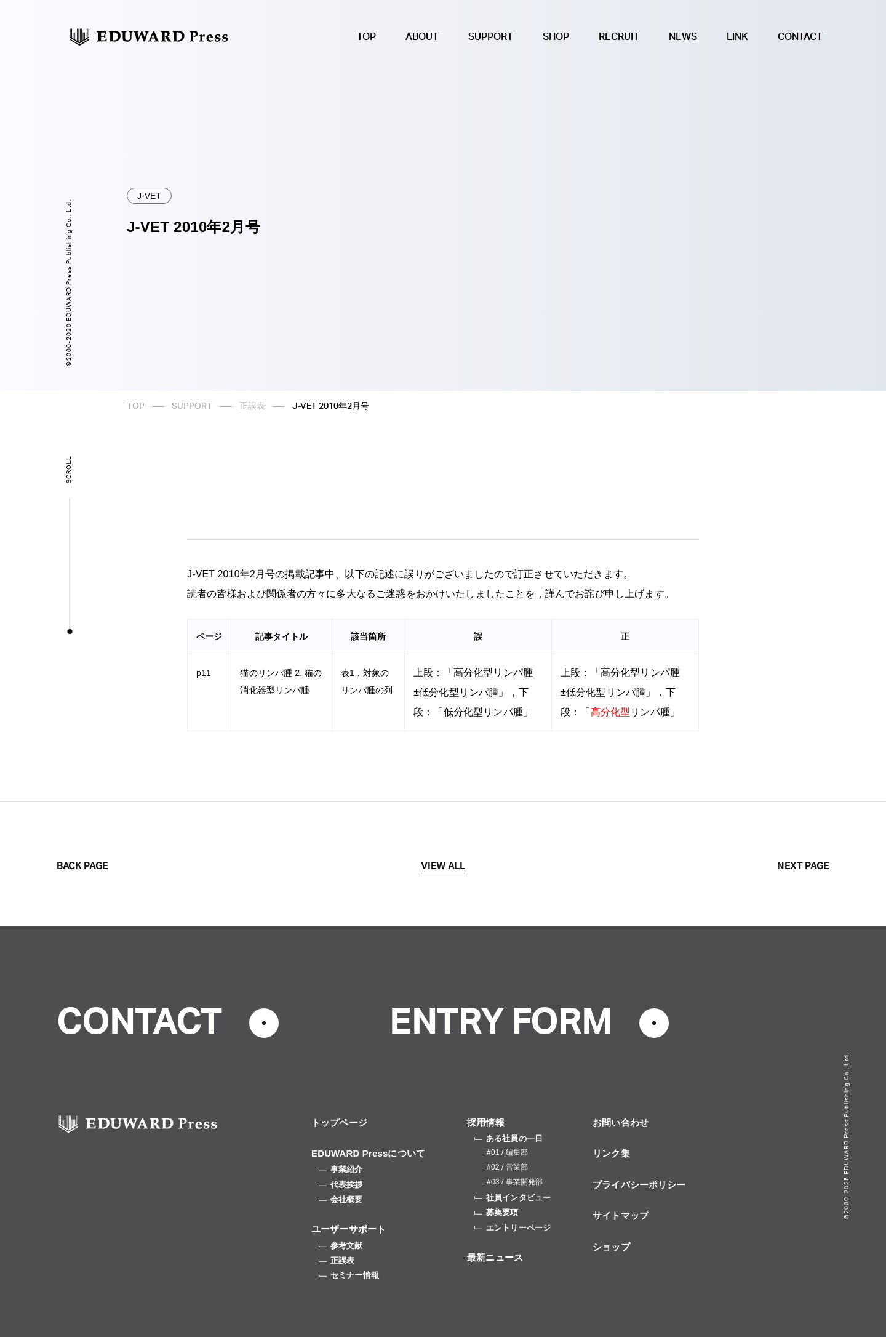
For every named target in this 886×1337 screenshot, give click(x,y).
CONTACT (800, 37)
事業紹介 (341, 1169)
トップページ (339, 1122)
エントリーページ (512, 1227)
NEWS (683, 37)
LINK (737, 37)
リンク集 (611, 1153)
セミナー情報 (349, 1275)
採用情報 (486, 1122)
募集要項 (496, 1212)
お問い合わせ (621, 1122)
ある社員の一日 (508, 1138)
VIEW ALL (443, 866)
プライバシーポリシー (639, 1184)
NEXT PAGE (803, 866)
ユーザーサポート (348, 1229)
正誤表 (252, 406)
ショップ (611, 1247)
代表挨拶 (341, 1184)
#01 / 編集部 (507, 1152)
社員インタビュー (512, 1197)
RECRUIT (619, 37)
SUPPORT (490, 37)
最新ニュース (495, 1257)
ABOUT (422, 37)
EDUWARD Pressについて (368, 1153)
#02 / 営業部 (507, 1167)
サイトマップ (621, 1215)
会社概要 (341, 1199)
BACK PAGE (82, 866)
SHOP (556, 37)
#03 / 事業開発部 (515, 1182)
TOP (366, 37)
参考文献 (341, 1245)
